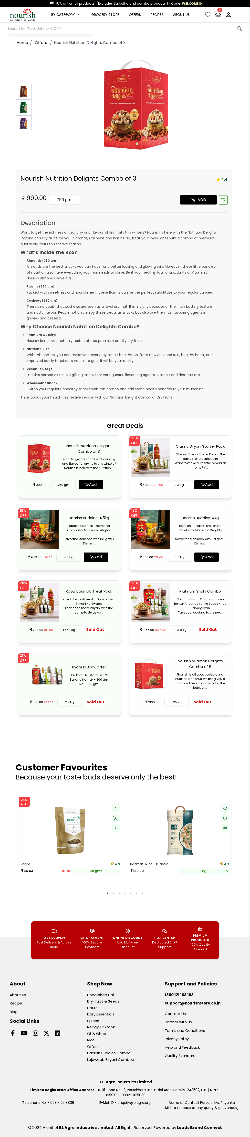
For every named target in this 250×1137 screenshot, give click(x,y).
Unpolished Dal (100, 994)
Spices (93, 1020)
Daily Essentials (100, 1014)
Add (91, 484)
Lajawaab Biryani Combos (110, 1059)
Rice (91, 1040)
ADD (198, 200)
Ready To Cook (101, 1027)
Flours (92, 1007)
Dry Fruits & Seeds (103, 1001)
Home (22, 42)
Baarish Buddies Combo (109, 1052)
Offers (93, 1046)
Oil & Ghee (96, 1033)
